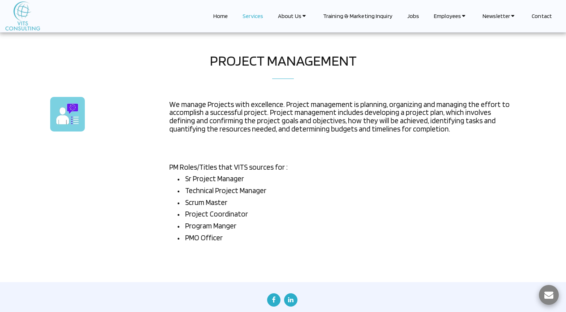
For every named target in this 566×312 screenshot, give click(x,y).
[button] (293, 16)
